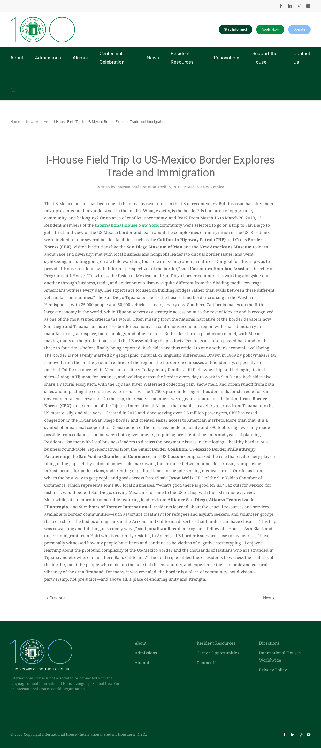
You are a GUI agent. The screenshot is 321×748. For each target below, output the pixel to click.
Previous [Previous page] (56, 598)
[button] (13, 90)
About (141, 643)
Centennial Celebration (112, 58)
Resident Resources (216, 643)
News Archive (212, 186)
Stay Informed (235, 29)
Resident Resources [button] (182, 58)
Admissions (146, 653)
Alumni (142, 662)
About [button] (16, 58)
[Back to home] (42, 30)
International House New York (127, 225)
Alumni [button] (80, 58)
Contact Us (301, 58)
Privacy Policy (273, 670)
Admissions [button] (48, 58)
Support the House (264, 58)
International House (133, 186)
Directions (269, 643)
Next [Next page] (268, 598)
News (153, 58)
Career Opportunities (218, 653)
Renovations (227, 58)
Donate (299, 29)
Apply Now (270, 29)
